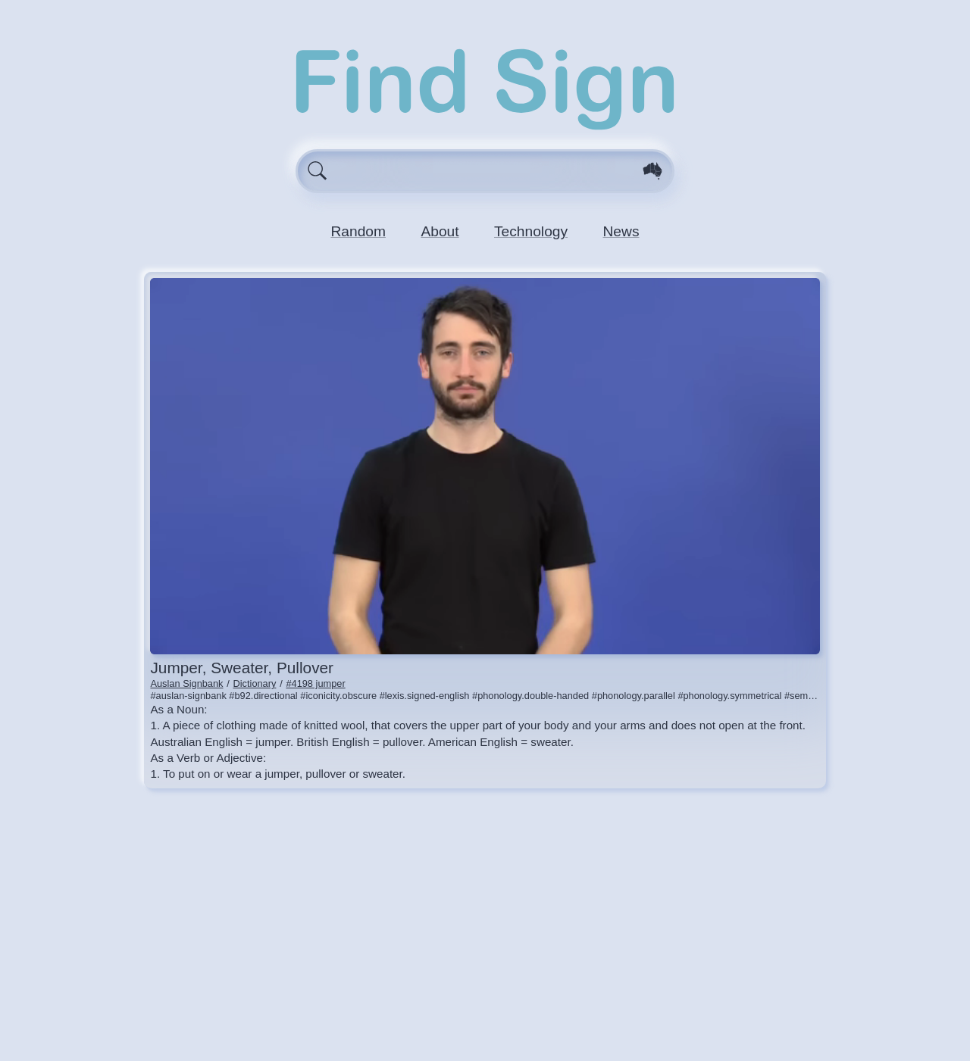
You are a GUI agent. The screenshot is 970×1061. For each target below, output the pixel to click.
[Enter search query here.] (485, 171)
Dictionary (255, 683)
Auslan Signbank (186, 683)
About (439, 231)
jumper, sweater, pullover (241, 667)
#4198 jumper (315, 683)
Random (358, 231)
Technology (531, 231)
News (621, 231)
